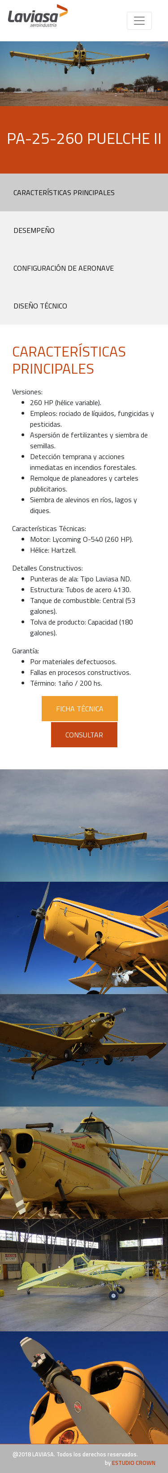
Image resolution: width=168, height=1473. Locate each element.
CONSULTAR (84, 734)
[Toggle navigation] (139, 21)
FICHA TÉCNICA (79, 708)
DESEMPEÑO (34, 230)
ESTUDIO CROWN (133, 1462)
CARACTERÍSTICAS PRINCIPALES (64, 192)
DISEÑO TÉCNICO (40, 305)
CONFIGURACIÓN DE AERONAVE (63, 268)
